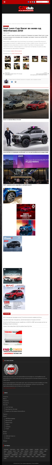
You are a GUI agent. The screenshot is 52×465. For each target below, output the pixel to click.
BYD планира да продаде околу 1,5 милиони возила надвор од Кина (22, 317)
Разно (5, 416)
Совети (8, 424)
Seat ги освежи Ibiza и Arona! (12, 119)
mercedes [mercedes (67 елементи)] (41, 452)
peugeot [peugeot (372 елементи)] (39, 454)
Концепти (6, 402)
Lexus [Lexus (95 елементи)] (21, 452)
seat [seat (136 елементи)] (20, 456)
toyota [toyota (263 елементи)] (37, 456)
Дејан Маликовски (16, 51)
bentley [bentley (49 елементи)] (22, 449)
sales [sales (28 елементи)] (16, 456)
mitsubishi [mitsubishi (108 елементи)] (25, 454)
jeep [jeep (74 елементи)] (45, 451)
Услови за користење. (9, 388)
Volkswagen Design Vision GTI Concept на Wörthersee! (13, 73)
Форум (5, 441)
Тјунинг (5, 414)
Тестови (5, 404)
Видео (5, 431)
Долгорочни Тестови (11, 409)
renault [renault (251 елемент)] (12, 456)
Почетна (5, 396)
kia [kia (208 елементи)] (4, 452)
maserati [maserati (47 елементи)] (25, 452)
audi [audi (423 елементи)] (18, 449)
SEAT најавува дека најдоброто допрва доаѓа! (17, 185)
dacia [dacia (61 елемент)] (5, 451)
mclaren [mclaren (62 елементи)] (35, 452)
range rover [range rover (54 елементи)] (6, 456)
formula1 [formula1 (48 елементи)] (26, 451)
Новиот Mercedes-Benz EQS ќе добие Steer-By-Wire (17, 326)
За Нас (5, 433)
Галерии (8, 426)
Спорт (7, 428)
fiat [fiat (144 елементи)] (18, 451)
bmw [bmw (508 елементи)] (27, 449)
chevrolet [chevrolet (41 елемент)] (36, 449)
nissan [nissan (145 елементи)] (30, 454)
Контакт (8, 438)
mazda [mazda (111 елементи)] (31, 452)
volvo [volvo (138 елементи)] (5, 458)
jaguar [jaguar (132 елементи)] (41, 451)
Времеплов (9, 420)
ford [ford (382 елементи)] (22, 451)
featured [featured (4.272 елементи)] (9, 451)
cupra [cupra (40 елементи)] (46, 449)
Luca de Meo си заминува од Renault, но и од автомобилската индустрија (25, 152)
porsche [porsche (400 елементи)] (44, 454)
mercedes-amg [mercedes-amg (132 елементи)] (7, 454)
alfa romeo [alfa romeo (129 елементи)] (6, 449)
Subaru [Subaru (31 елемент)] (28, 456)
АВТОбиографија (10, 418)
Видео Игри (9, 422)
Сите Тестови (9, 407)
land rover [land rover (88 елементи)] (16, 452)
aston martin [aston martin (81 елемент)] (12, 449)
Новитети (9, 23)
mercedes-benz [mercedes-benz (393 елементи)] (14, 454)
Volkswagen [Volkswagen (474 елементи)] (42, 456)
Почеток (5, 23)
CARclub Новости (10, 436)
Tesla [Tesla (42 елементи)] (33, 456)
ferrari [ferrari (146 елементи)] (14, 451)
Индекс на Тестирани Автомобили (15, 411)
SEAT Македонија (17, 53)
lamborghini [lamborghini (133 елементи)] (9, 452)
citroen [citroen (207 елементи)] (41, 449)
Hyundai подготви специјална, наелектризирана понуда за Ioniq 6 (21, 319)
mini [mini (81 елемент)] (20, 454)
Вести (5, 398)
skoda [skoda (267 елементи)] (24, 456)
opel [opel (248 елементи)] (34, 454)
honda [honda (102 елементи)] (31, 451)
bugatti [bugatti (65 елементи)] (31, 449)
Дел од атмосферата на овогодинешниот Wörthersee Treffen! (38, 73)
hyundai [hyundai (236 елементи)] (36, 451)
